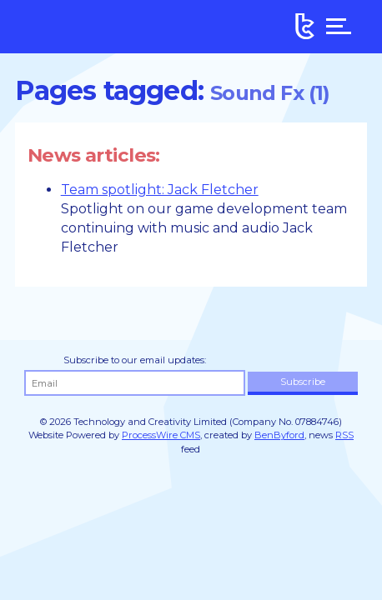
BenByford (279, 435)
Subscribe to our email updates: (134, 360)
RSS (344, 435)
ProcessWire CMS (161, 435)
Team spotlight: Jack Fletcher (160, 190)
